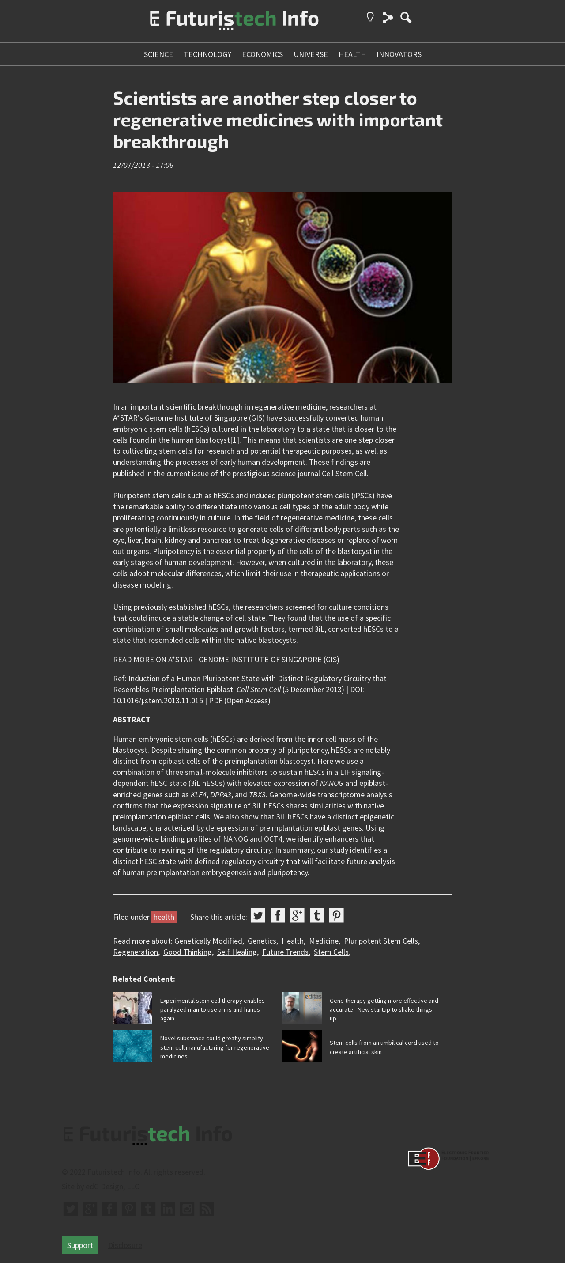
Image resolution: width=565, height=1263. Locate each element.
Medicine (324, 941)
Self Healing (237, 952)
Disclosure (125, 1245)
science (158, 54)
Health (293, 941)
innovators (399, 54)
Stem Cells (331, 952)
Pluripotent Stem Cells (381, 941)
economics (262, 54)
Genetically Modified (208, 941)
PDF (215, 700)
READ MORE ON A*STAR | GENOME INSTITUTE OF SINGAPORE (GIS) (226, 659)
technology (207, 54)
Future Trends (285, 952)
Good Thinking (187, 952)
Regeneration (135, 952)
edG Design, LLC (112, 1186)
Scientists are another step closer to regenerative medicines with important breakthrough (278, 119)
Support (80, 1245)
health (352, 54)
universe (311, 54)
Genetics (262, 941)
